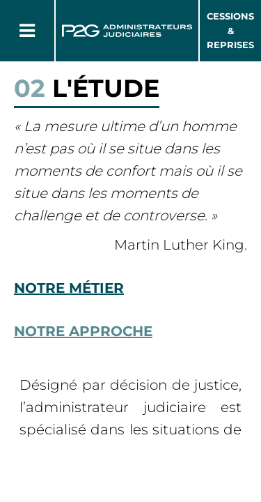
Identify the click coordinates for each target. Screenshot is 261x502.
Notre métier (69, 288)
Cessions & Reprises (230, 30)
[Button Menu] (27, 30)
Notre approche (83, 331)
